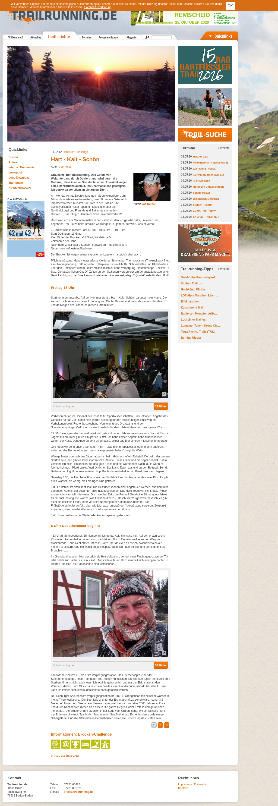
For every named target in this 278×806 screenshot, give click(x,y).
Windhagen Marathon (206, 198)
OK (230, 6)
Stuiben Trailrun (202, 204)
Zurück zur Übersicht (65, 756)
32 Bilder (161, 406)
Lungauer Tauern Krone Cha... (201, 325)
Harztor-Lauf (200, 156)
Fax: (53, 788)
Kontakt (183, 788)
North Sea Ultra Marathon (208, 186)
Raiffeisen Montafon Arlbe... (199, 313)
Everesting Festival (204, 168)
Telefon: (55, 784)
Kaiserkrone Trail (192, 307)
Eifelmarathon (190, 301)
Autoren (14, 162)
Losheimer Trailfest (193, 319)
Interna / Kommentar (22, 167)
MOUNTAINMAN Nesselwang (210, 162)
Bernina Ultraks (191, 337)
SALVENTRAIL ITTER (206, 216)
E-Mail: (54, 791)
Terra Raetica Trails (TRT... (198, 331)
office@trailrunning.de (78, 791)
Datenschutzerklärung (97, 7)
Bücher (13, 157)
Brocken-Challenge (76, 152)
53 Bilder (161, 665)
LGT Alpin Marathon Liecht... (200, 295)
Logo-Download (19, 177)
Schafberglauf (201, 192)
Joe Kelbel (65, 166)
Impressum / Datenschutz (194, 784)
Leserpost (15, 172)
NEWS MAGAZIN (20, 187)
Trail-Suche (16, 182)
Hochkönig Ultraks (193, 289)
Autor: (144, 204)
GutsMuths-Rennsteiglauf (208, 174)
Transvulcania (201, 180)
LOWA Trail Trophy (204, 210)
